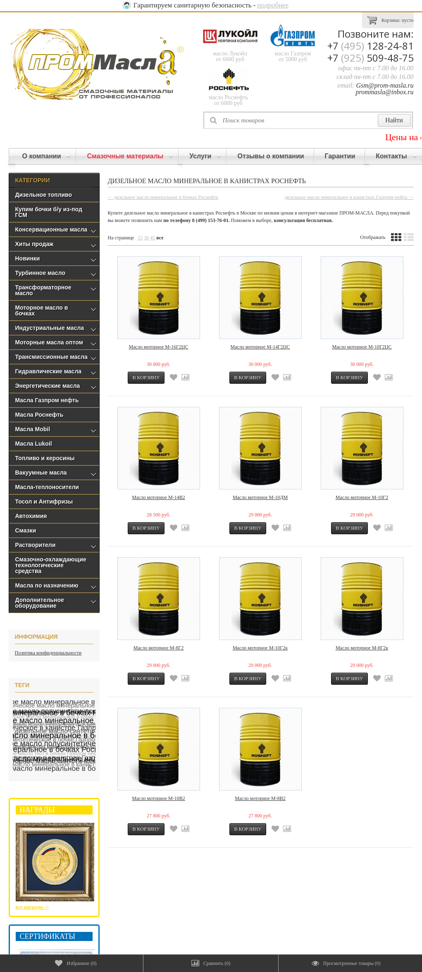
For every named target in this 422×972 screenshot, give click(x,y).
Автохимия (31, 516)
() (75, 963)
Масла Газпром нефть (47, 400)
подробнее (273, 5)
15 (140, 238)
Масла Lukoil (33, 443)
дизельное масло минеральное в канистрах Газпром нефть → (348, 197)
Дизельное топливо (43, 194)
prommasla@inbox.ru (385, 92)
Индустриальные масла (49, 328)
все (159, 238)
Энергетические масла (47, 385)
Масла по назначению (47, 585)
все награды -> (32, 907)
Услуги (205, 156)
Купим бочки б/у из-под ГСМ (48, 212)
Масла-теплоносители (47, 487)
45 (152, 238)
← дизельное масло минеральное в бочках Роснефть (163, 197)
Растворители (35, 545)
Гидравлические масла (48, 371)
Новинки (27, 258)
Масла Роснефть (39, 414)
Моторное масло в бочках (41, 310)
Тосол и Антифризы (44, 501)
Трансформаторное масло (43, 290)
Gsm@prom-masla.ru (384, 85)
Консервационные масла (51, 229)
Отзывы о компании (270, 156)
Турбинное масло (40, 273)
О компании (46, 156)
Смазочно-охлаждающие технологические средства (50, 565)
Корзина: (390, 19)
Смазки (25, 530)
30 (146, 238)
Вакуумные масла (41, 472)
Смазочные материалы (130, 156)
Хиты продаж (34, 244)
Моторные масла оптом (49, 342)
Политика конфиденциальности (48, 653)
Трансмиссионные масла (51, 356)
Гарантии (340, 156)
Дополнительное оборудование (39, 603)
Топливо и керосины (45, 458)
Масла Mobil (32, 429)
